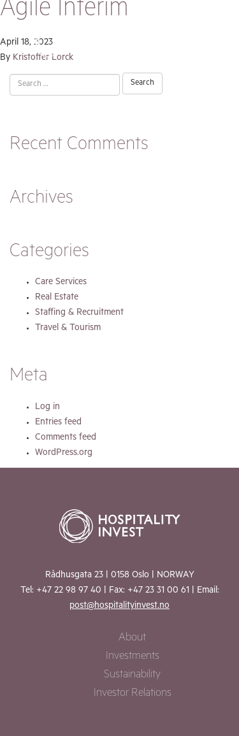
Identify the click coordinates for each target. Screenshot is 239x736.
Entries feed (58, 423)
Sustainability (132, 676)
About (132, 639)
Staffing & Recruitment (79, 313)
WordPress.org (63, 454)
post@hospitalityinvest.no (119, 607)
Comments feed (65, 438)
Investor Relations (132, 694)
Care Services (61, 283)
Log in (47, 408)
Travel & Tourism (68, 329)
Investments (132, 657)
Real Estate (56, 298)
